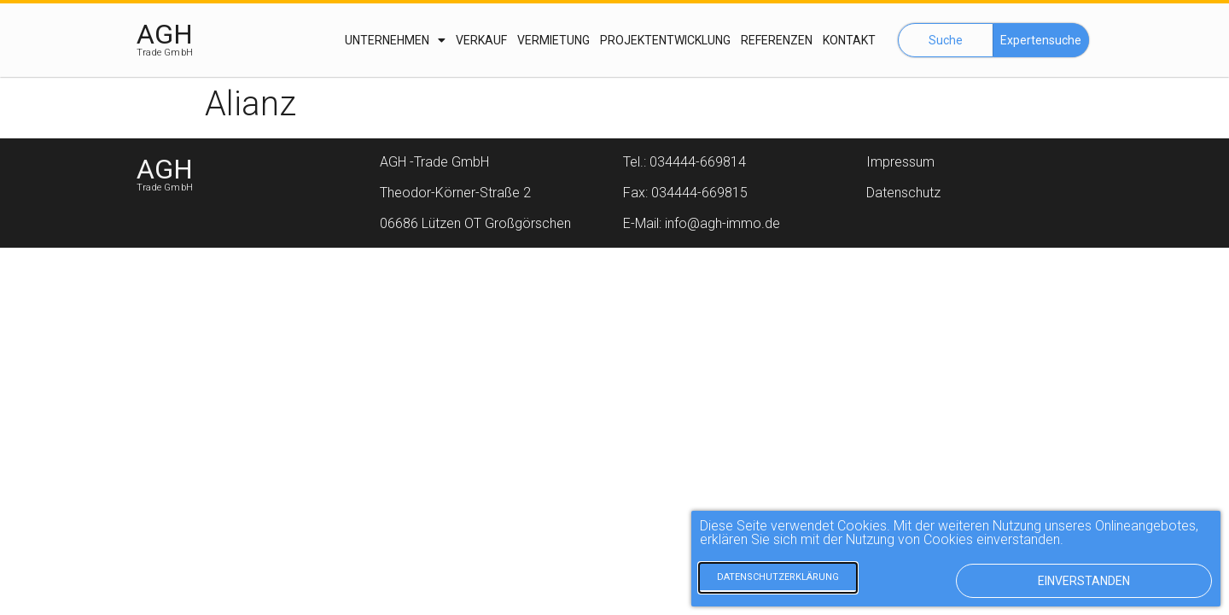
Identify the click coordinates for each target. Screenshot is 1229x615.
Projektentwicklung (665, 40)
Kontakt (849, 40)
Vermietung (553, 40)
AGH (165, 34)
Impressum (900, 162)
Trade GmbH (165, 52)
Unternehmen (395, 40)
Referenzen (777, 40)
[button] (945, 40)
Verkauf (481, 40)
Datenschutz (903, 192)
